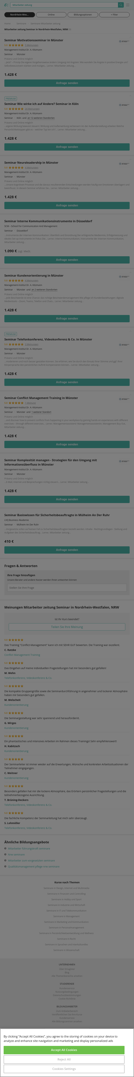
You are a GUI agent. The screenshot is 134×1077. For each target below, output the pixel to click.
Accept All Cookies (64, 1050)
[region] (67, 1052)
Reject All (64, 1059)
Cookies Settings (64, 1069)
